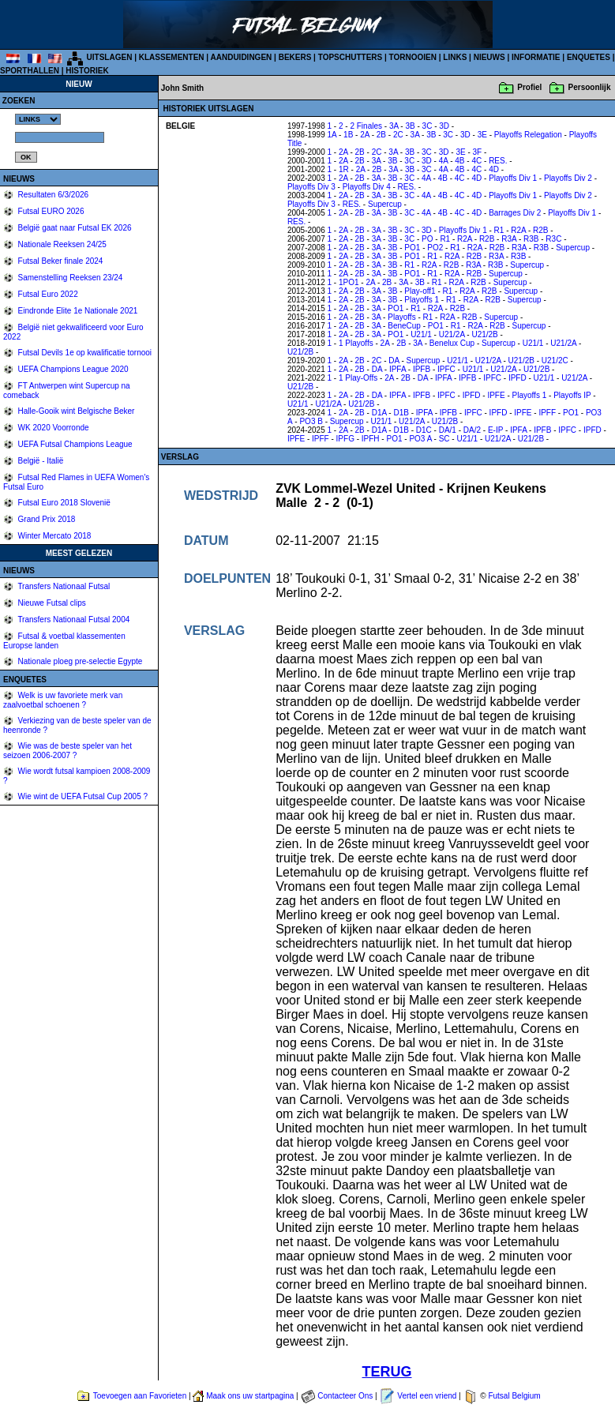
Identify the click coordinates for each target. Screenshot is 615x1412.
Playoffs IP (572, 395)
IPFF (547, 412)
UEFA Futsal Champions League (74, 444)
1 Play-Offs (358, 378)
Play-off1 (419, 291)
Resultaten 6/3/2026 (52, 194)
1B (348, 134)
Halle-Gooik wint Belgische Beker (75, 411)
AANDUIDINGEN (241, 57)
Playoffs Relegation (528, 134)
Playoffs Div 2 (568, 178)
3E (482, 134)
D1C (424, 430)
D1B (400, 412)
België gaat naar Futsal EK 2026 (74, 227)
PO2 (435, 247)
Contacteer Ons (345, 1395)
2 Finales (366, 126)
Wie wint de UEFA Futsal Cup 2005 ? (82, 796)
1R (344, 169)
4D (494, 169)
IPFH (371, 438)
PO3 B (310, 421)
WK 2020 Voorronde (52, 427)
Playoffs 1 (421, 299)
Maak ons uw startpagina (250, 1395)
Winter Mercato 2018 (54, 535)
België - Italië (40, 460)
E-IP (495, 430)
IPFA (397, 369)
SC (444, 438)
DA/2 (472, 430)
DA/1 (447, 430)
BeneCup (404, 325)
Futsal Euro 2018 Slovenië (63, 502)
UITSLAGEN (110, 57)
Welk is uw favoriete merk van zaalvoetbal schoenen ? (62, 700)
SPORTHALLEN (29, 70)
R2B (540, 230)
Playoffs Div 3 (311, 186)
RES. (498, 160)
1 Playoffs (356, 343)
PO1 (412, 247)
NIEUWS (489, 57)
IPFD (517, 378)
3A (394, 126)
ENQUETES (588, 57)
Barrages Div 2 (515, 212)
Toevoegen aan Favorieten (139, 1395)
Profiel (529, 87)
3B (409, 126)
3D (444, 126)
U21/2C (555, 360)
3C (427, 126)
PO (427, 239)
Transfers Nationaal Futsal (63, 586)
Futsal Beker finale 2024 (59, 261)
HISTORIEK (87, 70)
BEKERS (295, 57)
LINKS (455, 57)
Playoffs (401, 317)
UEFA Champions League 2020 (72, 369)
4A (443, 160)
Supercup (385, 204)
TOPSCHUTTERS (350, 57)
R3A (508, 239)
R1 (499, 230)
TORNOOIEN (413, 57)
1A (332, 134)
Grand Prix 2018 (46, 519)
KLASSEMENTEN (171, 57)
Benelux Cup (451, 343)
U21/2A (452, 334)
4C (476, 160)
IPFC (446, 369)
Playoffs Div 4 (367, 186)
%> (38, 119)
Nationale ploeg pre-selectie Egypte (79, 661)
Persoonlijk (589, 87)
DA (393, 360)
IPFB (421, 369)
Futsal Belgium (514, 1395)
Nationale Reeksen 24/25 (61, 244)
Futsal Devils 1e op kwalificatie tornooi (84, 352)
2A (364, 134)
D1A (379, 412)
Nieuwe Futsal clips (51, 603)
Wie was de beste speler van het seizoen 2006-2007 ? (67, 751)
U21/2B (484, 334)
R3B (530, 239)
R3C (553, 239)
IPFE (495, 395)
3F (477, 152)
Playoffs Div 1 (513, 178)
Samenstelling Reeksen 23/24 (69, 277)
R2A (518, 230)
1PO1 (349, 282)
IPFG (345, 438)
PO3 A (420, 438)
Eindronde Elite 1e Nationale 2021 (77, 310)
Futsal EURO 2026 (50, 211)
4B (459, 160)
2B (381, 134)
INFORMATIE (536, 57)
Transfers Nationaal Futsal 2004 (73, 619)
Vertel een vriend (426, 1395)
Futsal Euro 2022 (47, 294)
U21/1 (421, 334)
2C (398, 134)
